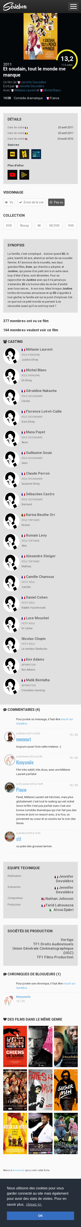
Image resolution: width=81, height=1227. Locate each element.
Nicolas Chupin (34, 639)
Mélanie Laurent (25, 90)
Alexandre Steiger (41, 556)
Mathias (26, 566)
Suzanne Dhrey (31, 483)
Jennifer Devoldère (33, 82)
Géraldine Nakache (41, 391)
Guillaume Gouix (39, 453)
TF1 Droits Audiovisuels (53, 944)
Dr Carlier (27, 628)
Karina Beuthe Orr (40, 515)
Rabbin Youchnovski (34, 607)
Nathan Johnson (59, 898)
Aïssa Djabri (63, 909)
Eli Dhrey (27, 380)
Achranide (18, 1170)
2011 (7, 64)
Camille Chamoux (40, 577)
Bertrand (27, 504)
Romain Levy (36, 535)
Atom (25, 442)
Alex (24, 545)
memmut (23, 739)
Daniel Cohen (37, 597)
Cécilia (26, 401)
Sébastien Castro (40, 494)
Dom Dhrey (28, 421)
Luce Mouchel (37, 618)
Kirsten (26, 525)
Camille (26, 587)
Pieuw (21, 789)
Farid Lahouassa (59, 905)
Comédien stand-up (33, 690)
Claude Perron (38, 473)
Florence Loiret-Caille (44, 411)
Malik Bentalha (38, 680)
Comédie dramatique (28, 98)
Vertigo (67, 939)
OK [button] (40, 1215)
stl (18, 838)
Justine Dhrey (30, 359)
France (52, 98)
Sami (25, 463)
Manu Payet (35, 432)
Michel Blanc (52, 90)
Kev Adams (35, 659)
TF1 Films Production (55, 957)
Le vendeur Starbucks (34, 648)
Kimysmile (24, 762)
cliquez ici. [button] (34, 1204)
